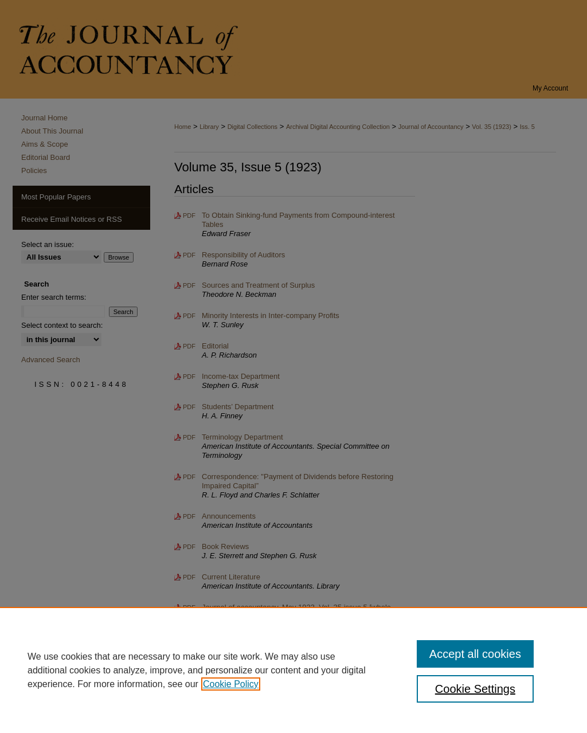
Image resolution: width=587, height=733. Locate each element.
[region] (293, 670)
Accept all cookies (475, 654)
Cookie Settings (475, 689)
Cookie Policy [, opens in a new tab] (231, 684)
